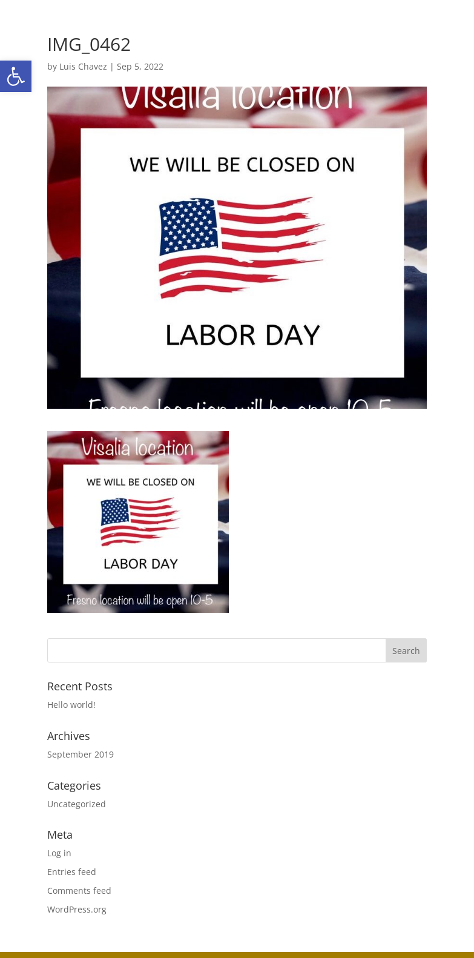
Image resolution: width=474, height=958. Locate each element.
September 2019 (80, 754)
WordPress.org (77, 909)
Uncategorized (76, 804)
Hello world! (71, 704)
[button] (15, 76)
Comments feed (79, 890)
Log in (59, 853)
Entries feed (71, 871)
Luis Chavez (83, 66)
